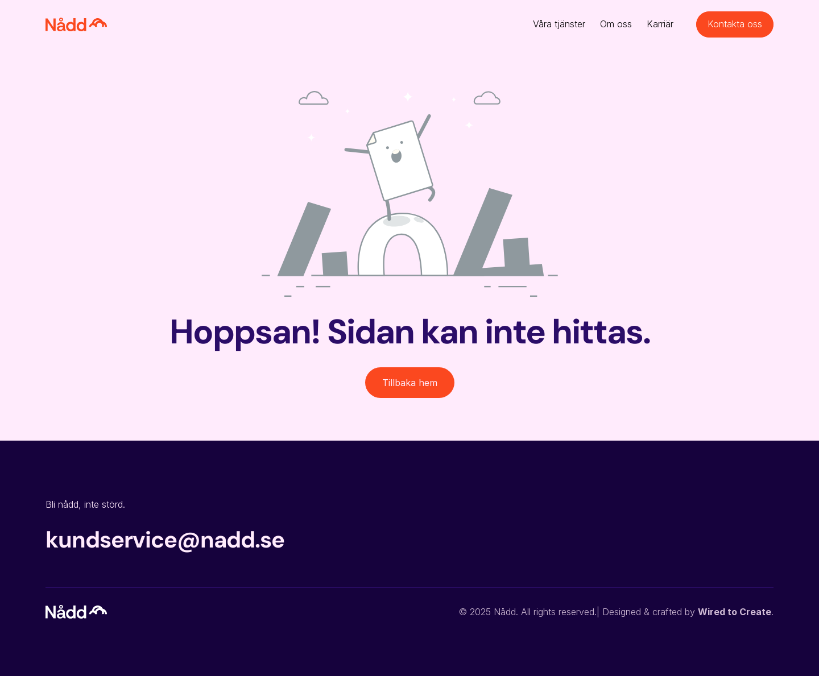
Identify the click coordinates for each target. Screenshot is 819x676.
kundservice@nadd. (153, 539)
